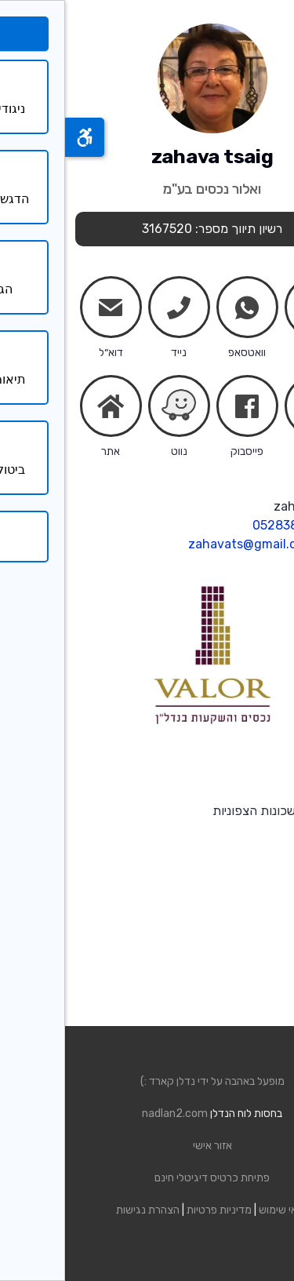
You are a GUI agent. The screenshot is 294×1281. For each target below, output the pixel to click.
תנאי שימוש (219, 1210)
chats (250, 307)
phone (113, 310)
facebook (182, 409)
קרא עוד (263, 829)
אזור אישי (147, 1145)
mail (45, 310)
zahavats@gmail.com (186, 544)
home (45, 406)
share (250, 409)
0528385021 (224, 525)
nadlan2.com (110, 1113)
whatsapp (182, 310)
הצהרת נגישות (82, 1210)
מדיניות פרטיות (154, 1210)
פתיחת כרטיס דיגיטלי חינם (147, 1178)
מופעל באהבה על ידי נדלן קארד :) (147, 1081)
